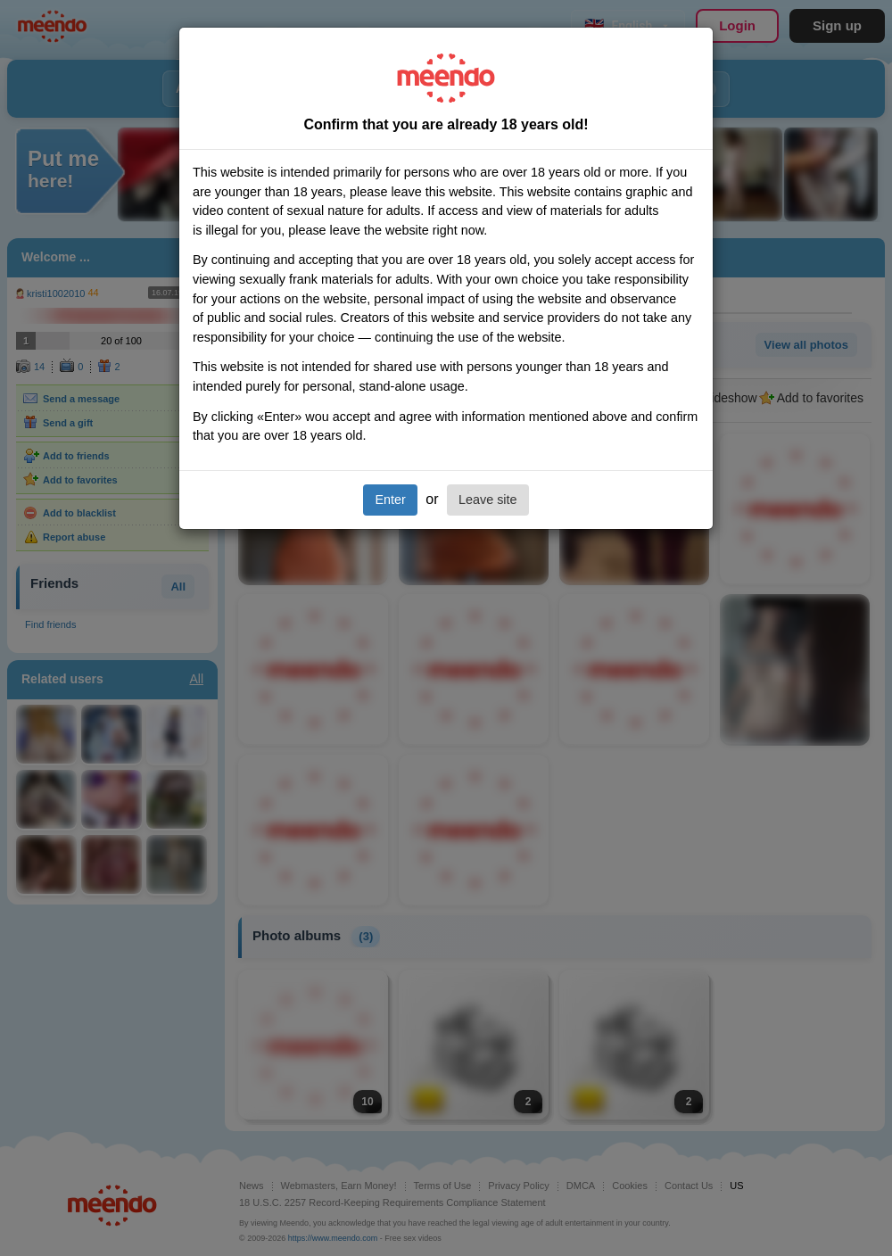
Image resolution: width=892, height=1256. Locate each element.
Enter (390, 499)
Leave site (487, 499)
